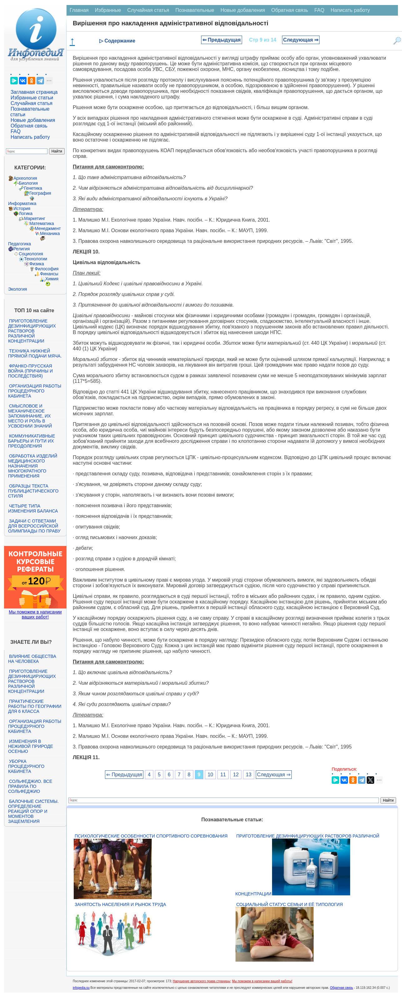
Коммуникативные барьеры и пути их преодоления (31, 440)
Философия (46, 268)
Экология (17, 289)
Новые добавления (33, 120)
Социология (31, 253)
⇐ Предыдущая (221, 40)
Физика (36, 263)
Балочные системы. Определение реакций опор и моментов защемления (33, 811)
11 (223, 774)
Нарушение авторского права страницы (201, 981)
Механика (50, 233)
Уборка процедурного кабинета (26, 766)
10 (210, 774)
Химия (51, 278)
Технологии (35, 258)
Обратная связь (29, 125)
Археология (25, 178)
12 (236, 774)
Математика (41, 223)
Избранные (108, 10)
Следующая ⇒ (301, 40)
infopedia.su (81, 987)
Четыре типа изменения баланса (33, 508)
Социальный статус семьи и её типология (289, 904)
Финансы (49, 273)
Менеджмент (48, 228)
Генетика (33, 188)
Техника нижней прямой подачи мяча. (35, 353)
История (21, 208)
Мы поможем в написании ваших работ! (35, 614)
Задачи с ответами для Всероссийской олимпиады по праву (34, 525)
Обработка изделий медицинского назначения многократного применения (32, 465)
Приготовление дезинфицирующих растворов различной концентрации (32, 330)
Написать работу (30, 137)
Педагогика (19, 243)
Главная (79, 10)
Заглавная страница (34, 92)
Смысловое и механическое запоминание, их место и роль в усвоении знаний (30, 415)
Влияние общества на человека (32, 659)
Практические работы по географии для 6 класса (35, 706)
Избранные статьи (32, 97)
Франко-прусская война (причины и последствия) (30, 370)
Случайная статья (31, 103)
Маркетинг (34, 218)
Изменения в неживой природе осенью (30, 746)
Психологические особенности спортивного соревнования (151, 835)
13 (248, 774)
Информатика (22, 203)
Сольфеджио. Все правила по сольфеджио (30, 786)
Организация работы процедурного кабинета (34, 390)
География (40, 193)
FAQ (16, 131)
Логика (25, 213)
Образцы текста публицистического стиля (33, 490)
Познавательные (194, 10)
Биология (28, 183)
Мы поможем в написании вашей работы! (262, 981)
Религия (21, 248)
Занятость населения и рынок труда (120, 904)
